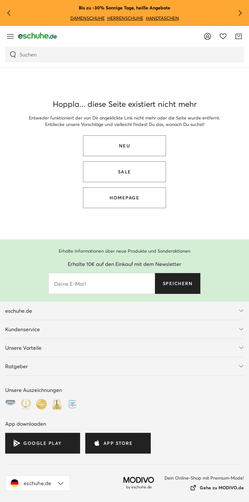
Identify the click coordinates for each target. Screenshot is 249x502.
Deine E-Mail (70, 284)
